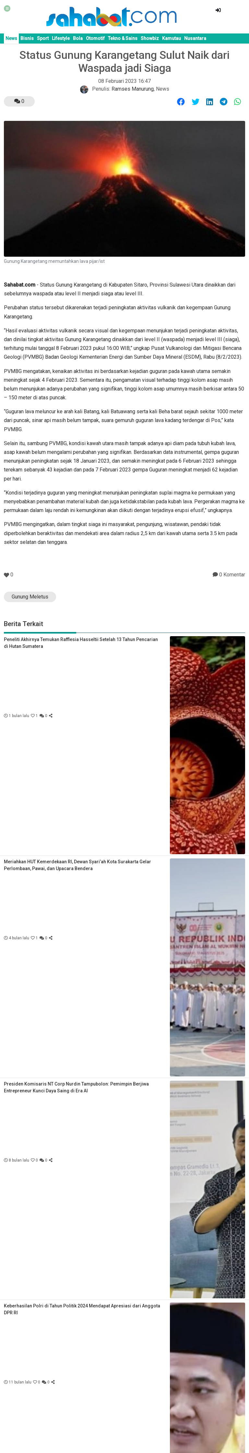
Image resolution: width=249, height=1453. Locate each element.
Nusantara (195, 38)
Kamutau (171, 38)
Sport (43, 38)
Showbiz (150, 38)
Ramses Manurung (133, 89)
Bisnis (27, 38)
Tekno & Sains (122, 38)
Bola (78, 38)
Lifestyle (61, 38)
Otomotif (95, 38)
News (11, 38)
